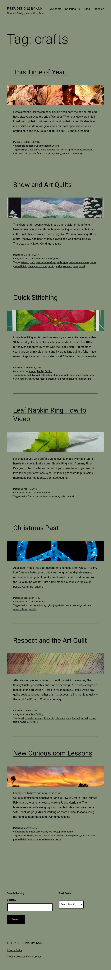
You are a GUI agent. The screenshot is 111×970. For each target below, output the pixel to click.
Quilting (55, 145)
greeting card (74, 149)
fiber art (32, 145)
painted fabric (44, 145)
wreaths (32, 609)
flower (31, 378)
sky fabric (67, 266)
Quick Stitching (35, 297)
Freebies (99, 9)
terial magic (78, 153)
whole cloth (56, 839)
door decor (33, 605)
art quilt (25, 149)
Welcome (55, 9)
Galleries (70, 9)
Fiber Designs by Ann (25, 9)
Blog (87, 9)
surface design (42, 839)
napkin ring (54, 496)
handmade (67, 378)
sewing (57, 153)
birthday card (33, 375)
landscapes (62, 262)
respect (92, 718)
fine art (84, 718)
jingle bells (58, 605)
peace (68, 605)
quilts (59, 266)
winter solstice (20, 609)
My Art (32, 258)
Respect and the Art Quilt (50, 640)
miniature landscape (79, 262)
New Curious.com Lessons (52, 753)
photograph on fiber (37, 266)
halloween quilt (20, 153)
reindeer (87, 605)
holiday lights (45, 605)
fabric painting (47, 149)
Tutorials (46, 492)
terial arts (67, 153)
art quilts (29, 718)
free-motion (41, 378)
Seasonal (40, 258)
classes (38, 835)
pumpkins (48, 153)
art (22, 718)
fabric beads (82, 375)
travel (82, 266)
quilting (51, 266)
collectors (60, 718)
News (55, 831)
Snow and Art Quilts (42, 185)
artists (32, 714)
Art (30, 492)
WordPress (35, 956)
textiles (34, 722)
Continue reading (78, 131)
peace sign (77, 605)
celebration (46, 375)
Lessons (37, 492)
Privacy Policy (14, 950)
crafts (36, 149)
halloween (87, 149)
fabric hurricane (57, 835)
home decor (42, 496)
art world (39, 718)
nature (93, 262)
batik (23, 375)
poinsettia (78, 378)
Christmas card (60, 375)
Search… (11, 899)
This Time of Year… (41, 72)
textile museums (21, 722)
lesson (31, 839)
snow (75, 266)
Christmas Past (36, 528)
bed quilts (49, 718)
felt (57, 149)
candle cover (27, 835)
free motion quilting (46, 262)
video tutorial (67, 496)
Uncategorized (53, 258)
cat (31, 149)
